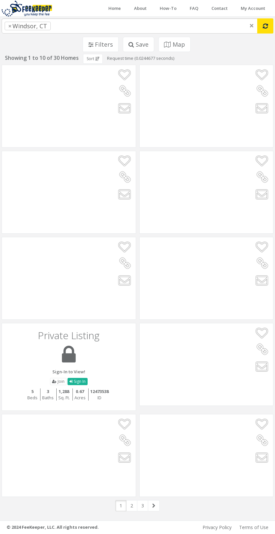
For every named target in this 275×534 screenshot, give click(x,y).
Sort (93, 58)
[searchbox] (65, 26)
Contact (219, 8)
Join (58, 381)
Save (138, 44)
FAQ (194, 8)
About (140, 8)
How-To (168, 8)
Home (114, 8)
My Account (253, 8)
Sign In (77, 381)
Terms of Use (253, 527)
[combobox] (130, 26)
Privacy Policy (217, 527)
